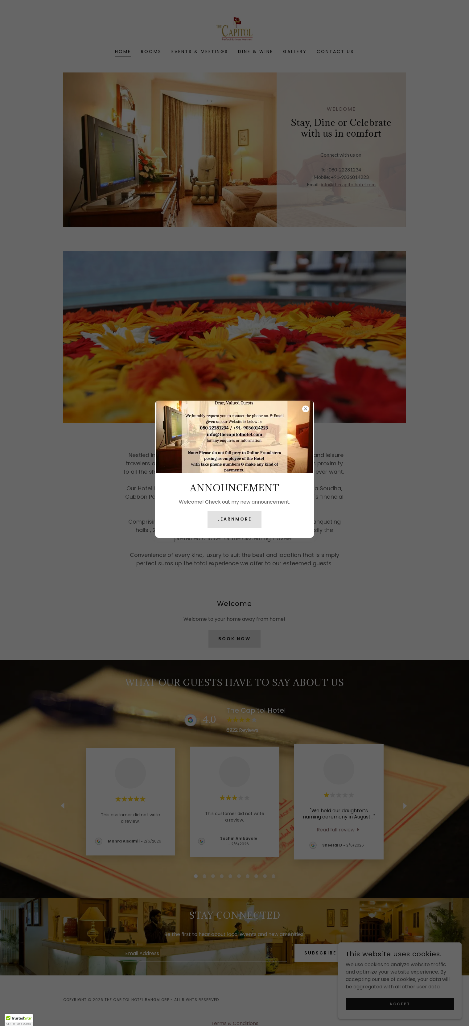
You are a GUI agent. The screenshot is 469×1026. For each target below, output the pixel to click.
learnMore (234, 519)
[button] (19, 1020)
